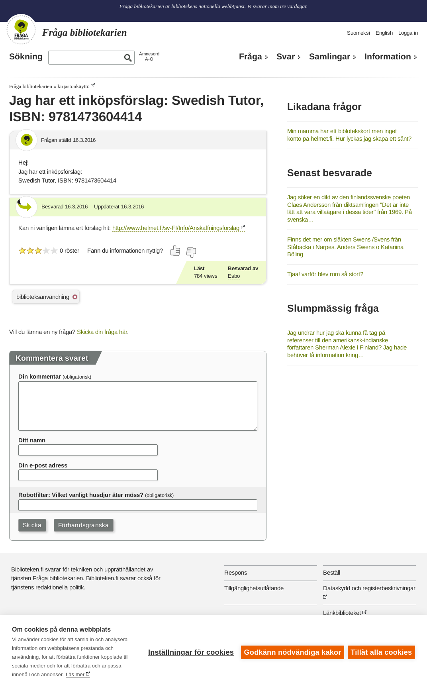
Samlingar (329, 56)
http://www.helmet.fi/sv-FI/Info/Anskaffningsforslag (175, 227)
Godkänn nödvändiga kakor (292, 652)
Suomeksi (358, 33)
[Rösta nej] (191, 252)
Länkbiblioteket (342, 612)
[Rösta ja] (175, 250)
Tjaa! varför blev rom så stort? (325, 274)
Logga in (408, 33)
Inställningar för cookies (190, 652)
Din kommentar (39, 376)
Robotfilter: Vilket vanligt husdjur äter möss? (80, 494)
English (384, 33)
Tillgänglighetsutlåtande (254, 588)
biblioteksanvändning (42, 296)
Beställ (331, 572)
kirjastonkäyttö (73, 86)
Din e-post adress (42, 465)
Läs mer (75, 674)
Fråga (250, 56)
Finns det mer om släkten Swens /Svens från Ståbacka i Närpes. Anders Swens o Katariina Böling (345, 246)
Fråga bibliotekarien (30, 86)
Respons (235, 572)
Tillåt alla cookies (381, 652)
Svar (285, 56)
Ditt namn (31, 440)
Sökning (26, 56)
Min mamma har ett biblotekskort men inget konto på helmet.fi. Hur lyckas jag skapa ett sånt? (349, 135)
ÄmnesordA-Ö (149, 56)
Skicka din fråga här (102, 331)
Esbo (234, 276)
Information (387, 56)
